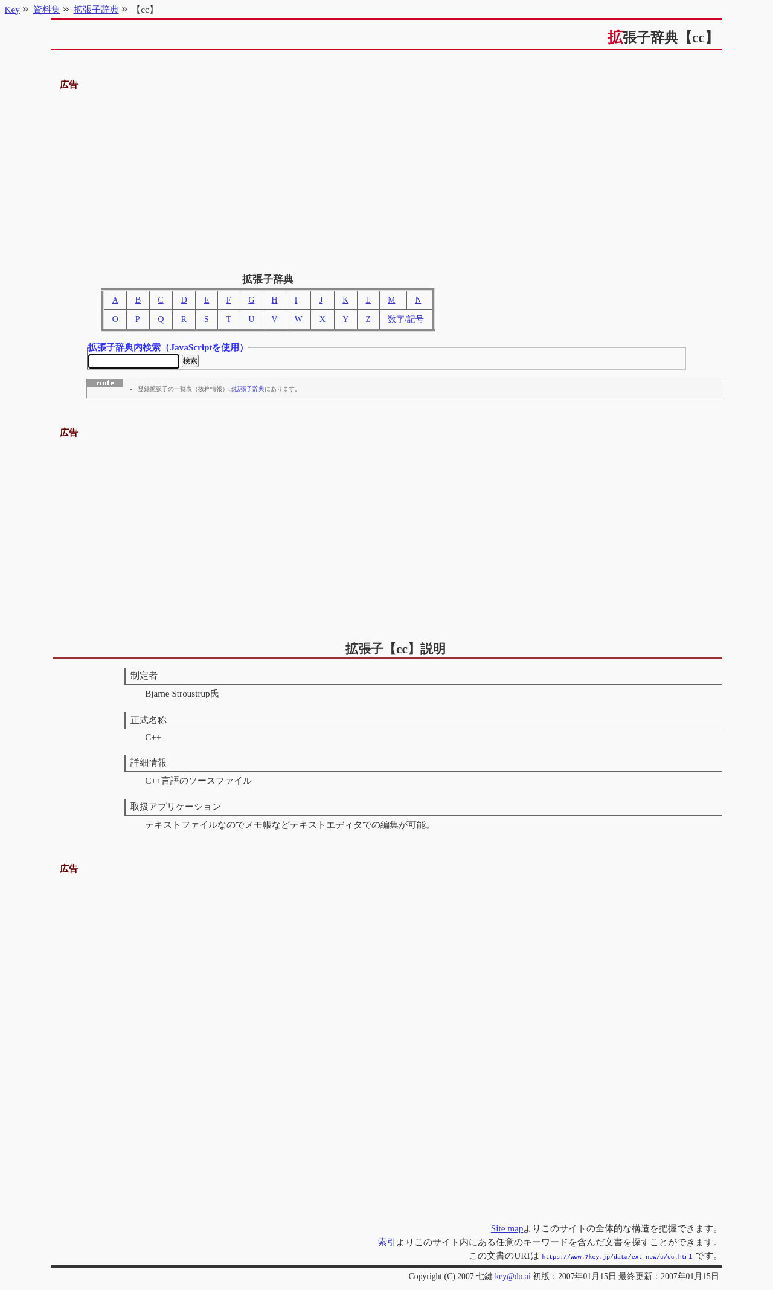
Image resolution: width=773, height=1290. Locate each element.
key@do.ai (512, 1276)
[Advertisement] (387, 177)
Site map (507, 1229)
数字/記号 (406, 319)
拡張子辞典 (249, 391)
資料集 (46, 9)
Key (12, 9)
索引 (387, 1243)
